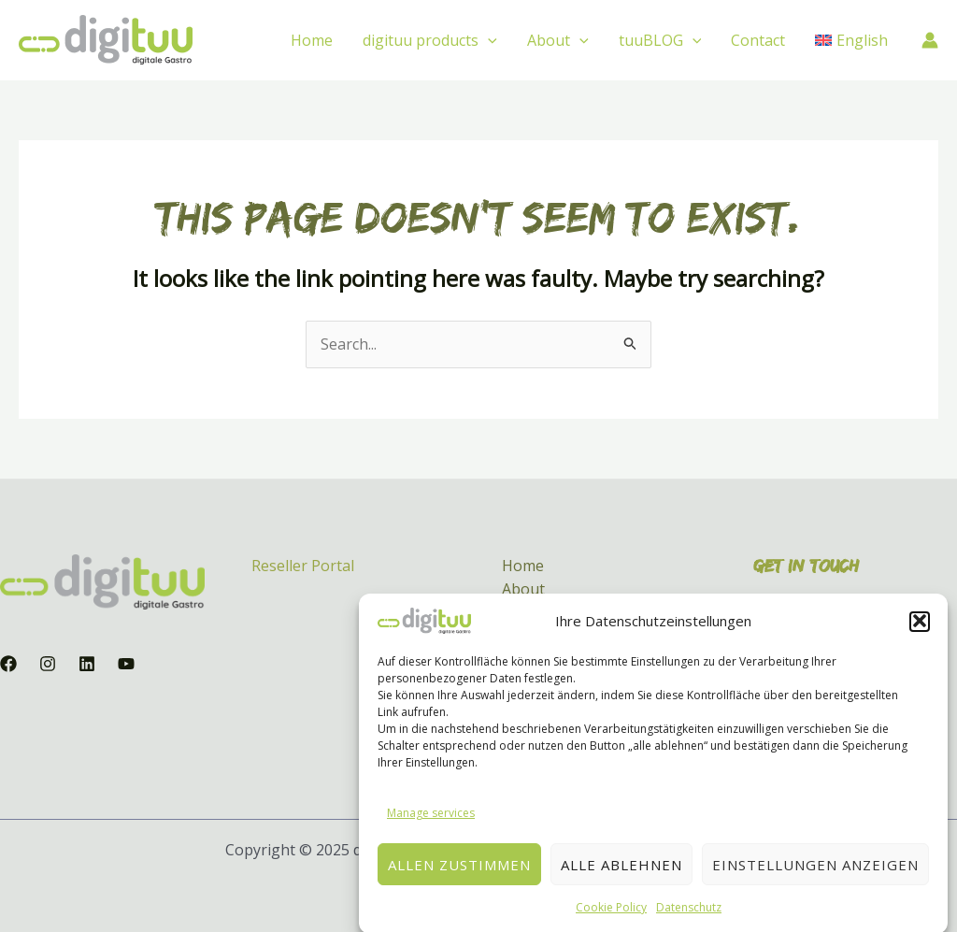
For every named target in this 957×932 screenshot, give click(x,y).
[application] (487, 40)
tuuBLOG (660, 40)
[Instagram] (47, 663)
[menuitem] (851, 40)
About (558, 40)
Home (312, 40)
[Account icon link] (929, 40)
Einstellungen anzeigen (815, 876)
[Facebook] (8, 663)
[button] (919, 633)
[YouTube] (126, 663)
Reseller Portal (302, 565)
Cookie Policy (611, 919)
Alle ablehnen (621, 876)
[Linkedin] (87, 663)
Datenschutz (688, 919)
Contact (758, 40)
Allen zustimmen (459, 876)
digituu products (430, 40)
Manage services (431, 824)
